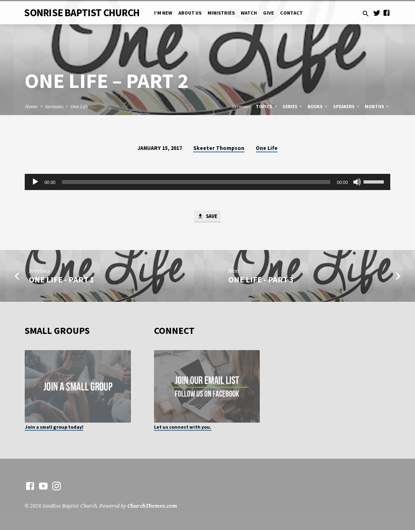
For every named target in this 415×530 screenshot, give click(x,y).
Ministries (221, 13)
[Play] (35, 182)
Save (207, 216)
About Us (189, 13)
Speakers (346, 106)
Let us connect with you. (183, 427)
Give (268, 13)
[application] (207, 182)
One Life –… (83, 106)
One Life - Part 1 (61, 280)
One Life (267, 148)
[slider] (196, 182)
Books (318, 106)
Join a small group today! (54, 427)
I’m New (163, 13)
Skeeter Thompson (218, 148)
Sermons (54, 106)
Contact (291, 13)
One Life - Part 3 (261, 280)
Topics (267, 106)
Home (31, 106)
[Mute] (357, 182)
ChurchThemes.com (152, 506)
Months (377, 106)
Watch (249, 13)
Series (292, 106)
